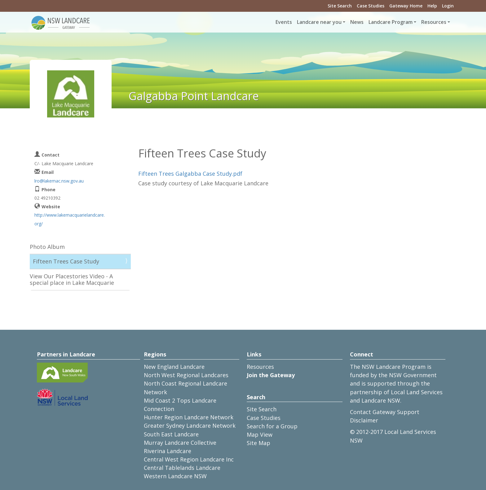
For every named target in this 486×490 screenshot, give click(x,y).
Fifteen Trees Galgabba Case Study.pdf (190, 173)
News (357, 22)
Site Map (258, 443)
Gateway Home (405, 6)
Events (284, 22)
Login (448, 6)
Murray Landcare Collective (180, 442)
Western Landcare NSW (175, 476)
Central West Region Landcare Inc (189, 459)
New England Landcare (174, 366)
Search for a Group (272, 426)
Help (432, 6)
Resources (260, 366)
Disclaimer (364, 420)
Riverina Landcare (167, 451)
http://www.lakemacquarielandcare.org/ (69, 219)
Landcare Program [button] (391, 22)
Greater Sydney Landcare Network (190, 425)
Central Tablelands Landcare (182, 467)
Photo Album (47, 246)
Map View (259, 434)
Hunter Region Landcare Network (188, 417)
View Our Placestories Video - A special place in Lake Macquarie (72, 279)
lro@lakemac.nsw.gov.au (59, 181)
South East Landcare (171, 434)
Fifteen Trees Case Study (66, 261)
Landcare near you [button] (319, 22)
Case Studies (370, 6)
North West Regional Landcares (186, 375)
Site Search (340, 6)
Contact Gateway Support (384, 412)
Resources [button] (433, 22)
